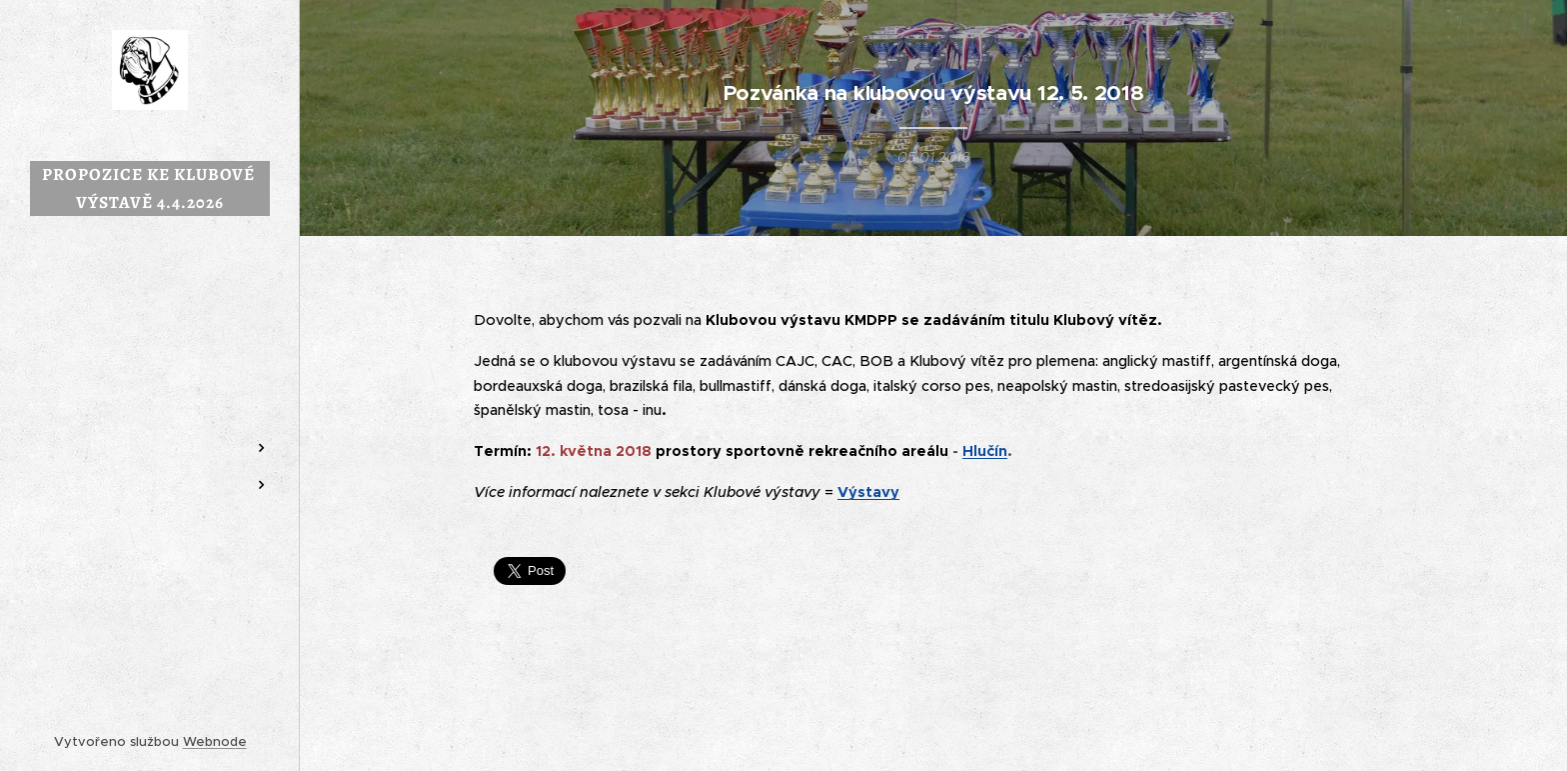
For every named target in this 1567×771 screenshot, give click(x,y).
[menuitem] (150, 351)
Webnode (215, 741)
